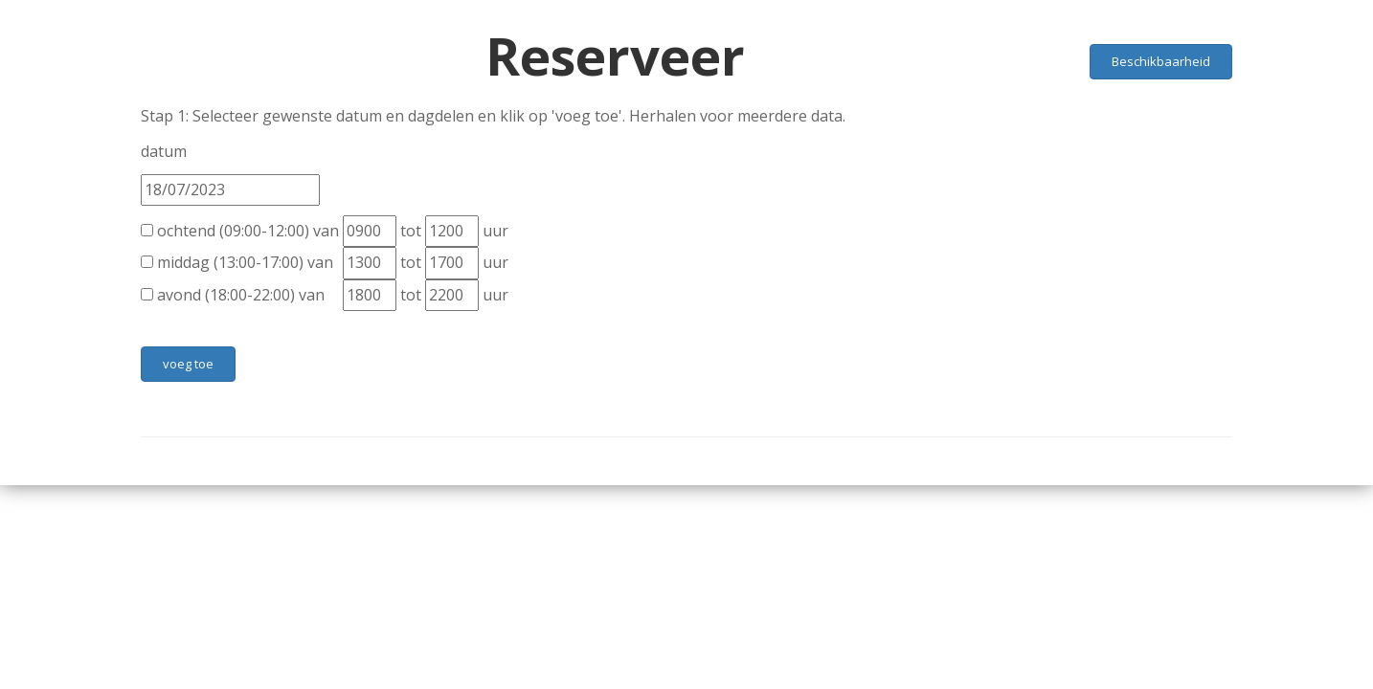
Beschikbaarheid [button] (1161, 61)
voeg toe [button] (188, 363)
